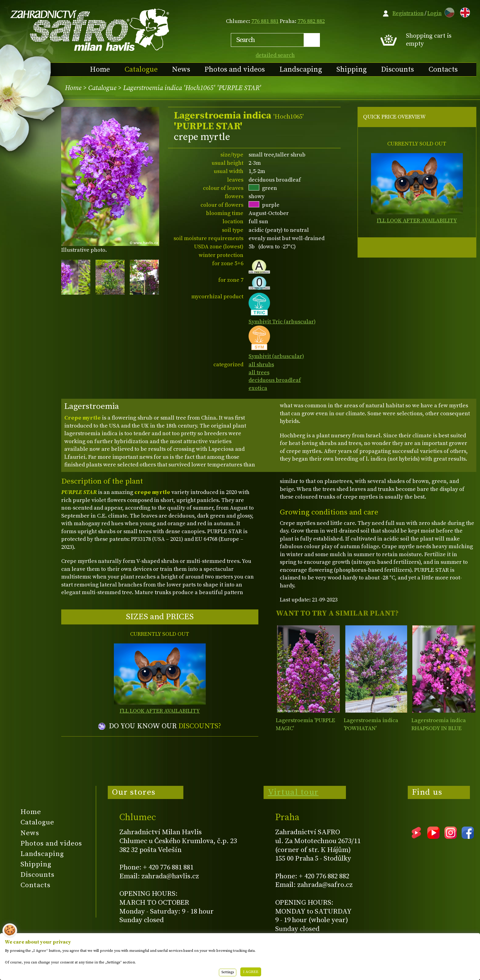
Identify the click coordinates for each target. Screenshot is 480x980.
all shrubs (261, 364)
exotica (258, 388)
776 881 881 (265, 21)
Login (434, 13)
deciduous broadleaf (275, 380)
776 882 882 (311, 21)
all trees (259, 372)
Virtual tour (293, 792)
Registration (408, 13)
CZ (447, 11)
